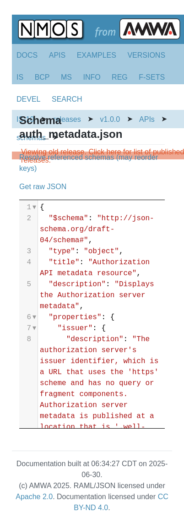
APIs (147, 119)
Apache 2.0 (34, 497)
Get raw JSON (42, 187)
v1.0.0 (110, 119)
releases (67, 119)
